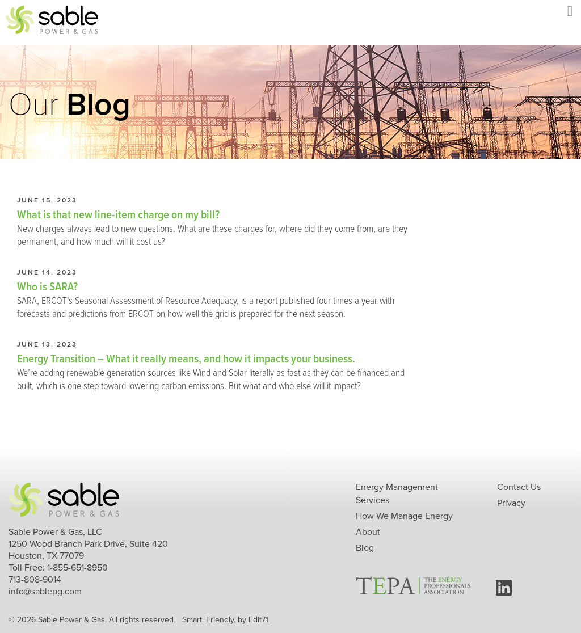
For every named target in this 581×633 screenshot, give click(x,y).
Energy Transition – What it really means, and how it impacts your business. (186, 358)
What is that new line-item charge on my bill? (118, 214)
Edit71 (258, 620)
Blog (365, 547)
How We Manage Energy (404, 515)
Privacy (511, 502)
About (368, 531)
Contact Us (519, 486)
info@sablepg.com (45, 591)
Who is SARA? (47, 286)
